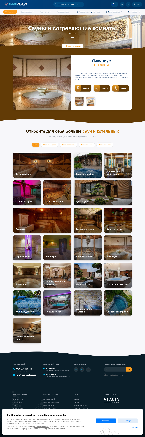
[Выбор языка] (114, 4)
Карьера (77, 402)
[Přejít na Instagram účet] (82, 369)
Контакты (77, 399)
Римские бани (86, 145)
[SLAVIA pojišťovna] (111, 400)
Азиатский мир (105, 145)
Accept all (106, 421)
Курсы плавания (48, 405)
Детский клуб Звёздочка (51, 402)
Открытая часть (68, 145)
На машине (49, 368)
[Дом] (15, 4)
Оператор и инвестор (81, 408)
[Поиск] (122, 4)
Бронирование (18, 408)
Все (35, 145)
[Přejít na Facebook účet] (76, 369)
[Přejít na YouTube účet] (88, 369)
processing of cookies (41, 427)
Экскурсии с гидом (49, 408)
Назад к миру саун (72, 46)
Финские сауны (49, 145)
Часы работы (17, 402)
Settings (127, 421)
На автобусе (49, 374)
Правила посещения (80, 405)
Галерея (16, 405)
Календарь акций (49, 399)
